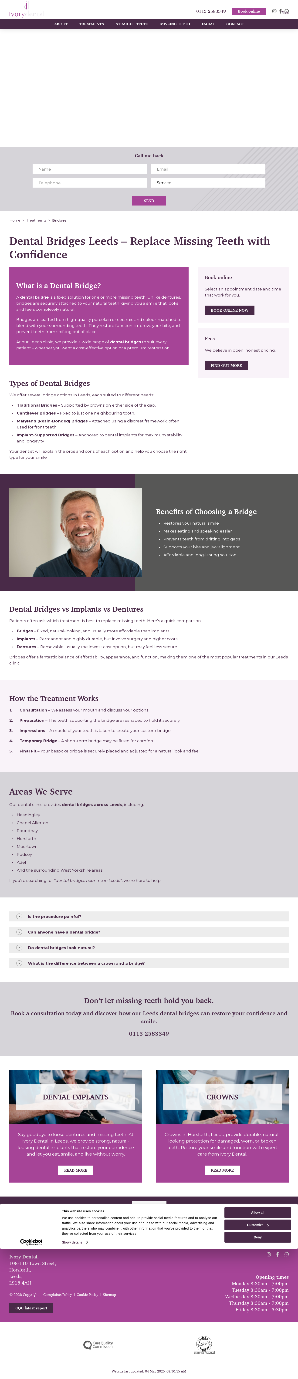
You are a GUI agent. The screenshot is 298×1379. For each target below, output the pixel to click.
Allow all (257, 1343)
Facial (208, 28)
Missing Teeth (175, 28)
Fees (285, 16)
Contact (235, 28)
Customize (258, 1355)
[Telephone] (90, 183)
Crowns (222, 1097)
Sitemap (109, 1294)
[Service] (208, 183)
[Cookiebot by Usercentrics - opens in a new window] (31, 1372)
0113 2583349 (211, 6)
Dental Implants (76, 1097)
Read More (75, 1170)
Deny (258, 1367)
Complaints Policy (57, 1294)
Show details (72, 1372)
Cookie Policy (87, 1294)
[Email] (208, 169)
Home (14, 220)
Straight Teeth (132, 28)
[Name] (90, 169)
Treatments (91, 28)
